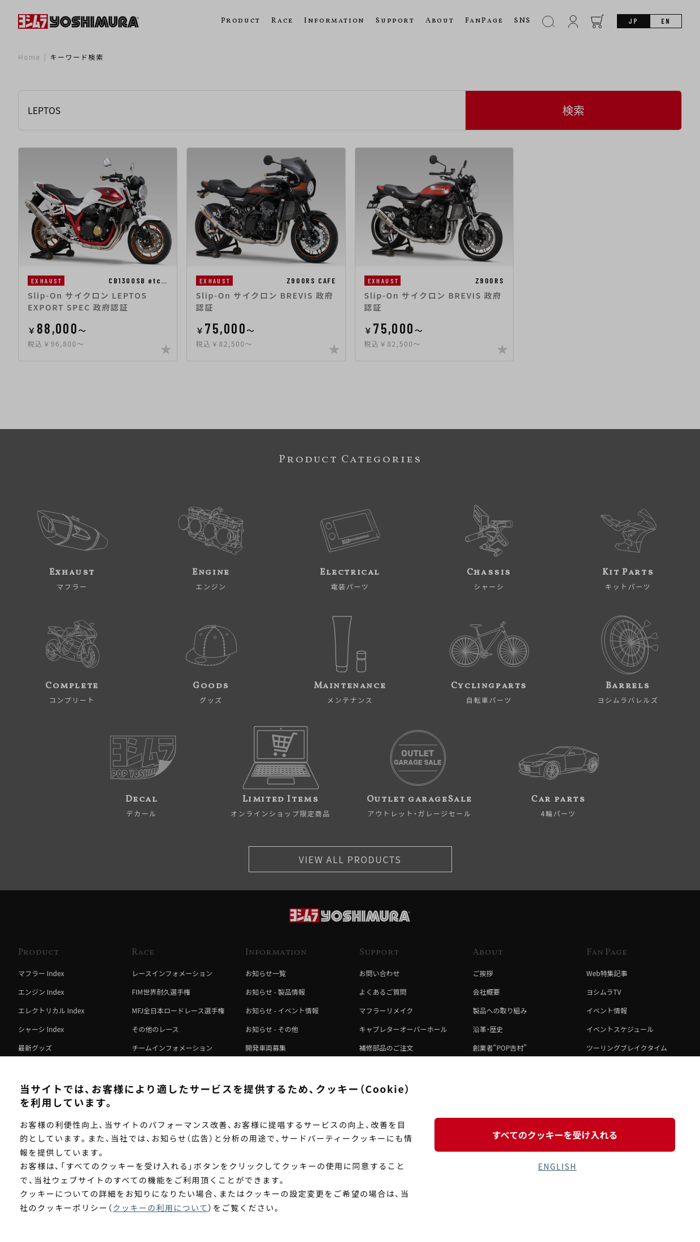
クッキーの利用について (161, 1207)
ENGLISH (557, 1167)
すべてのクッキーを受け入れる (557, 1134)
